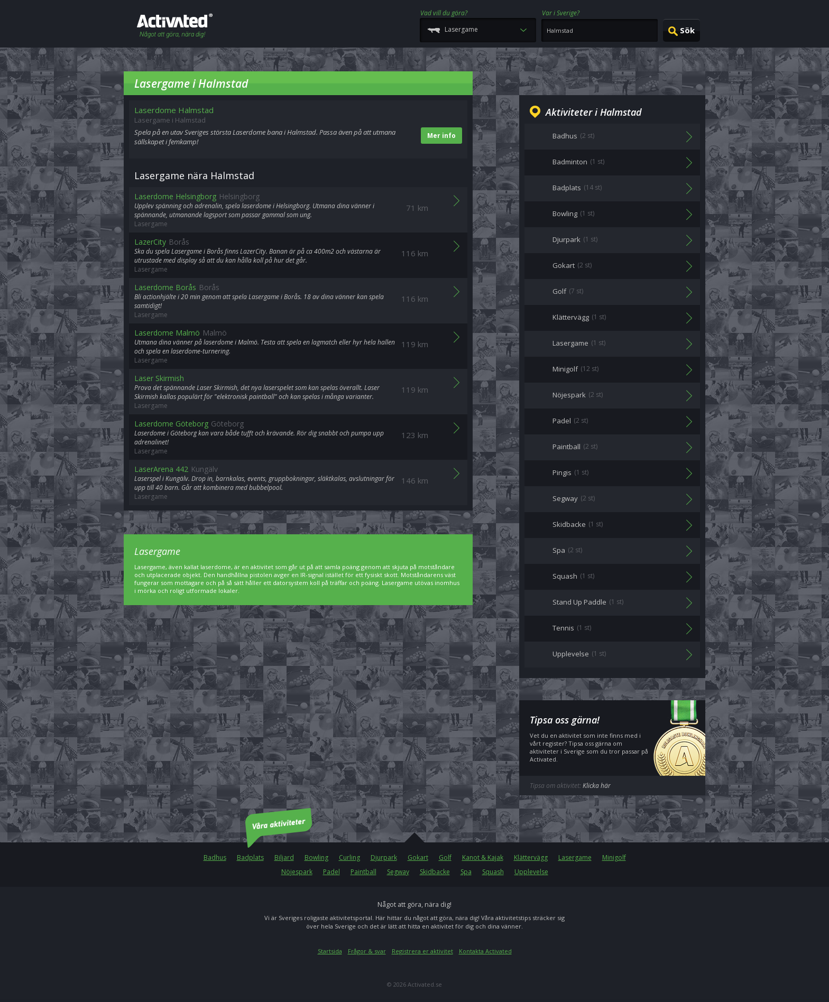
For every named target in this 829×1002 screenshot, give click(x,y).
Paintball (363, 871)
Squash (493, 871)
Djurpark (384, 857)
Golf (445, 857)
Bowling (316, 857)
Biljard (284, 857)
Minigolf (614, 857)
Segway (398, 871)
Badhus (215, 857)
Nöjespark (296, 871)
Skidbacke (435, 871)
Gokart (418, 857)
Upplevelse (531, 871)
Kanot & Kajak (482, 857)
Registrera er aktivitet (422, 951)
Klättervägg (531, 857)
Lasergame (575, 857)
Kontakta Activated (485, 951)
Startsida (330, 951)
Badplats (250, 857)
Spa (466, 871)
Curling (349, 857)
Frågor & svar (367, 951)
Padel (331, 871)
